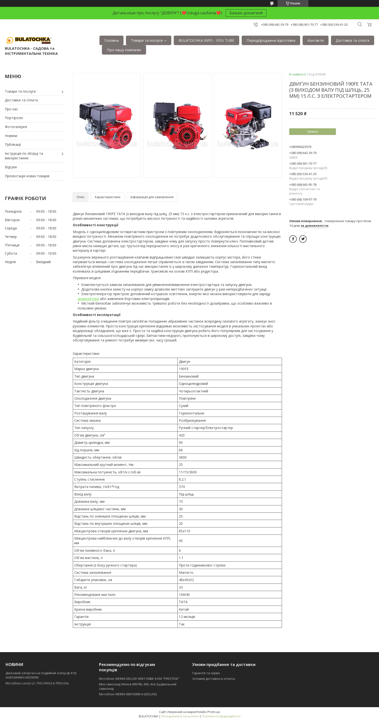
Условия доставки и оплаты (213, 678)
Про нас (11, 109)
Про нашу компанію (124, 49)
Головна (111, 40)
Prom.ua (213, 712)
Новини (11, 135)
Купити (312, 131)
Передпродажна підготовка (271, 40)
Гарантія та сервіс (206, 673)
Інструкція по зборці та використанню (24, 156)
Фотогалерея (16, 126)
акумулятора (88, 298)
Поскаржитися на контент (180, 716)
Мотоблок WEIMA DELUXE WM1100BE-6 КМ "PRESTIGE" (139, 678)
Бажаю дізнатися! (246, 13)
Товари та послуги (147, 40)
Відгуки (11, 167)
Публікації (13, 144)
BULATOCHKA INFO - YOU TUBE (206, 40)
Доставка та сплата (352, 40)
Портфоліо (14, 117)
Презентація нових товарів (27, 176)
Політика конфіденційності (221, 716)
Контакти (315, 40)
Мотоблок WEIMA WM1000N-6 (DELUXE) (128, 694)
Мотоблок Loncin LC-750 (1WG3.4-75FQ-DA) (37, 683)
